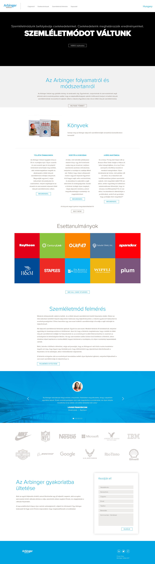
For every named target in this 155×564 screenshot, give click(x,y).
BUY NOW (77, 211)
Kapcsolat (74, 6)
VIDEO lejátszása (77, 45)
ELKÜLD (127, 529)
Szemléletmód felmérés (60, 6)
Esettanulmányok (43, 6)
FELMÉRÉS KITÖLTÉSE (48, 364)
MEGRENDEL (43, 194)
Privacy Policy (120, 556)
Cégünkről (31, 6)
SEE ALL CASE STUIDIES (77, 292)
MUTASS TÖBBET (77, 106)
